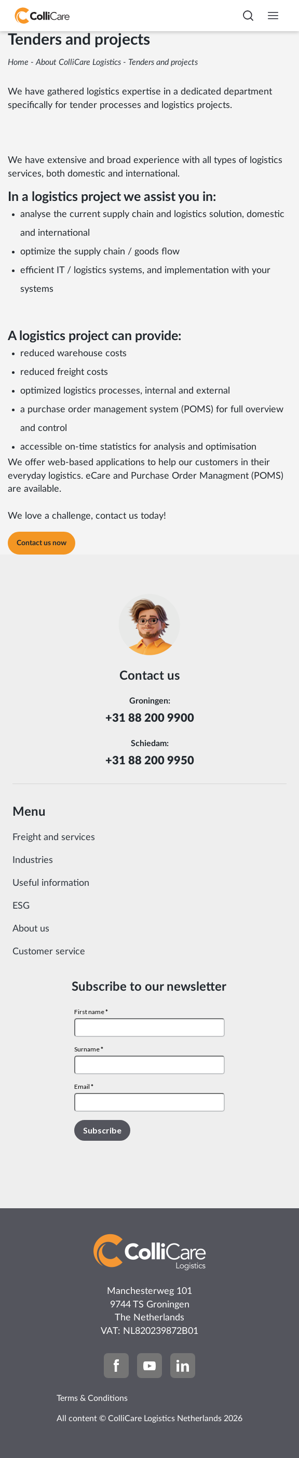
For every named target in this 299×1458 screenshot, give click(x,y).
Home (18, 62)
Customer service (48, 951)
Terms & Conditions (92, 1398)
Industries (32, 860)
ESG (21, 906)
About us (30, 929)
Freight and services (53, 837)
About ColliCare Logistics (78, 62)
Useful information (50, 883)
